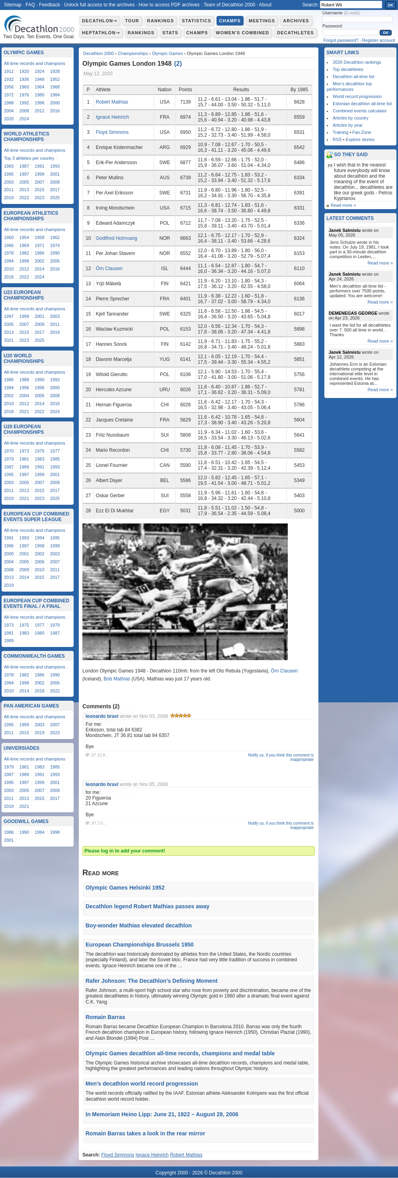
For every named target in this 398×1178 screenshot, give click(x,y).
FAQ (30, 5)
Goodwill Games (26, 821)
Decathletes (295, 32)
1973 (24, 451)
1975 (39, 451)
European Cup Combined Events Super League (36, 516)
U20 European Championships (24, 429)
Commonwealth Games (34, 656)
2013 (24, 189)
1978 (9, 253)
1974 (55, 245)
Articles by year (348, 125)
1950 (9, 237)
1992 (24, 102)
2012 (39, 110)
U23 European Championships (24, 295)
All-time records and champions (34, 63)
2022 (24, 197)
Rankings (160, 20)
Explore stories (360, 139)
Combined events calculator (360, 110)
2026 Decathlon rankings (357, 62)
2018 (9, 276)
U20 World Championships (24, 358)
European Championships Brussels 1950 (140, 944)
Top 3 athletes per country (29, 158)
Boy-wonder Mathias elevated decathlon (139, 925)
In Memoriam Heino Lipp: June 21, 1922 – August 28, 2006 (162, 1114)
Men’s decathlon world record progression (142, 1083)
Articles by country (351, 118)
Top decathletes (348, 69)
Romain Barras (105, 1017)
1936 (24, 79)
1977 (55, 451)
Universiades (21, 748)
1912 (9, 71)
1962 (55, 237)
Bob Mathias (116, 679)
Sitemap (12, 5)
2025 (55, 197)
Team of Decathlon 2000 (229, 5)
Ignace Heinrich (112, 117)
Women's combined (242, 32)
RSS (337, 139)
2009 (55, 182)
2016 (55, 110)
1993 (55, 166)
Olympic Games (167, 53)
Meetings (262, 20)
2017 (55, 189)
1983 (9, 166)
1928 (55, 71)
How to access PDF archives (169, 5)
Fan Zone (361, 132)
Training (340, 132)
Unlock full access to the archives (99, 5)
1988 (9, 102)
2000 (55, 102)
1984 (55, 94)
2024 (24, 118)
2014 (39, 269)
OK (391, 5)
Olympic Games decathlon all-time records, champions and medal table (180, 1053)
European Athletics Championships (31, 215)
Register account (378, 40)
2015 (39, 189)
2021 (9, 340)
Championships (133, 53)
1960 (24, 86)
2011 (9, 189)
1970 (9, 451)
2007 (39, 182)
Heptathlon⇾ (101, 32)
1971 (39, 245)
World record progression (357, 96)
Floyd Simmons (112, 132)
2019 (9, 197)
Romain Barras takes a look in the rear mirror (145, 1133)
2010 (9, 269)
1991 (39, 166)
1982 (24, 253)
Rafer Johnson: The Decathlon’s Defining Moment (152, 981)
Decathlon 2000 (98, 53)
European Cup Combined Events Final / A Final (36, 603)
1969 (24, 245)
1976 (24, 94)
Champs (230, 20)
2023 (39, 197)
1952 (55, 79)
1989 (24, 467)
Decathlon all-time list (354, 76)
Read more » (343, 205)
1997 (24, 174)
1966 (9, 245)
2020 (9, 118)
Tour (132, 20)
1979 (9, 459)
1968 (55, 86)
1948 (39, 79)
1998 (24, 261)
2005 (24, 182)
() (178, 63)
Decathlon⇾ (99, 20)
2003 (9, 182)
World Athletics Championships (26, 136)
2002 (39, 261)
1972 (9, 94)
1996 (39, 102)
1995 (9, 174)
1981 (24, 459)
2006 (55, 261)
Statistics (196, 20)
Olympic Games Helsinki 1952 (125, 887)
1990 (55, 253)
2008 (24, 110)
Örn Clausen (109, 268)
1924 (39, 71)
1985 (55, 459)
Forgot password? (341, 40)
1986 (39, 253)
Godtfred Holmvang (116, 238)
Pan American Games (31, 706)
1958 (39, 237)
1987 (24, 166)
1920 (24, 71)
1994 (9, 261)
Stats (170, 32)
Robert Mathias (112, 102)
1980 (39, 94)
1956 (9, 86)
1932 (9, 79)
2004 (9, 110)
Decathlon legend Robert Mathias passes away (147, 906)
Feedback (49, 5)
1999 (39, 174)
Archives (296, 20)
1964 (39, 86)
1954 (24, 237)
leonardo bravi (102, 716)
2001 (55, 174)
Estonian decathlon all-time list (362, 103)
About (265, 5)
